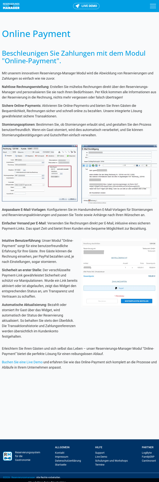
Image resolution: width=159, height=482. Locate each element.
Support (100, 452)
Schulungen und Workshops (111, 460)
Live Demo (101, 456)
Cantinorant (149, 460)
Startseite (60, 464)
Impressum (61, 456)
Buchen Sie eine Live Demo (22, 362)
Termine (99, 464)
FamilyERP (148, 456)
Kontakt (59, 452)
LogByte (147, 452)
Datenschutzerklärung (68, 460)
